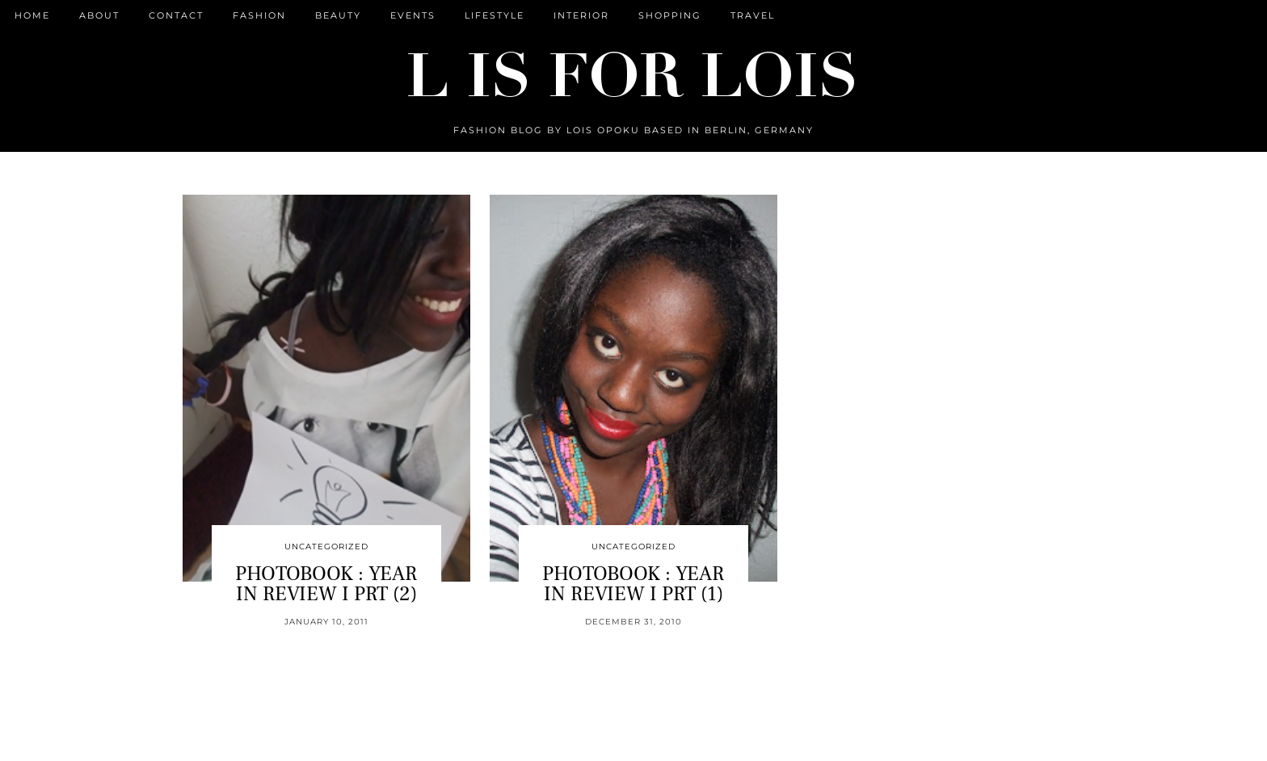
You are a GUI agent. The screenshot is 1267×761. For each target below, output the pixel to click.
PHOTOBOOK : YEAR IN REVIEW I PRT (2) (326, 584)
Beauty (338, 15)
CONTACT (176, 15)
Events (413, 15)
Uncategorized (326, 546)
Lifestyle (494, 15)
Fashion (259, 15)
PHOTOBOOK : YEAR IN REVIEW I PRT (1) (633, 584)
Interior (581, 15)
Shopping (669, 15)
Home (32, 15)
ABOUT (99, 15)
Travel (752, 15)
